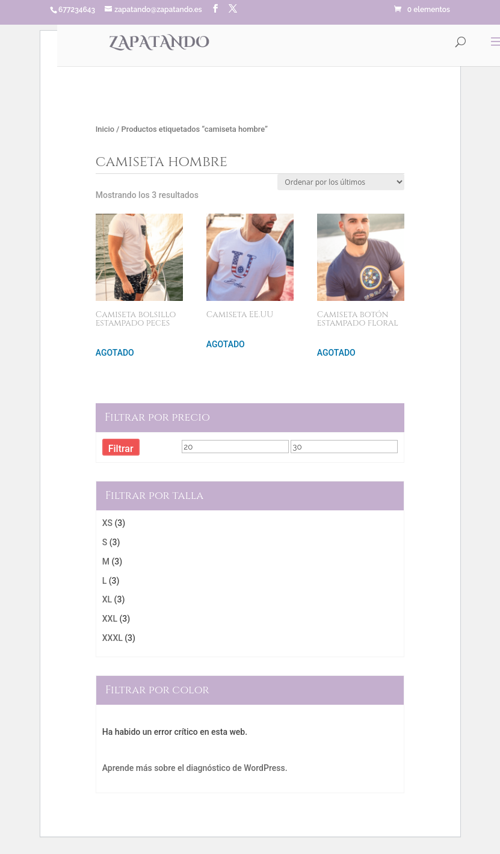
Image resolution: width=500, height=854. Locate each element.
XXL (109, 618)
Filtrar (121, 448)
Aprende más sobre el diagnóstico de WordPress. (195, 768)
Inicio (105, 129)
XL (107, 599)
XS (107, 523)
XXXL (112, 638)
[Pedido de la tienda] (340, 182)
